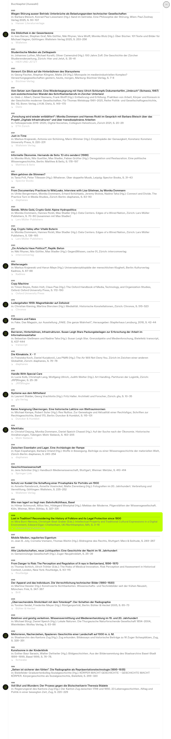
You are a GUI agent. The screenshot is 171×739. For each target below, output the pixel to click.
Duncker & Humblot (27, 419)
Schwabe (21, 660)
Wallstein (21, 42)
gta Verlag (22, 399)
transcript (22, 345)
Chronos (21, 309)
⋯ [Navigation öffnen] (166, 5)
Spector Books (25, 181)
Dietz (19, 107)
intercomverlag (25, 255)
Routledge (22, 573)
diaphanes (22, 200)
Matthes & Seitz (25, 165)
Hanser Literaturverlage (30, 23)
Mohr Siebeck (24, 438)
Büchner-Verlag (25, 81)
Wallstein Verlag (25, 145)
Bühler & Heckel (25, 608)
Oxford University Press (30, 293)
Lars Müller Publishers (29, 219)
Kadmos (20, 274)
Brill (18, 592)
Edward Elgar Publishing (30, 528)
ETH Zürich (23, 126)
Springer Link (24, 473)
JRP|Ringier (23, 383)
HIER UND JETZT (26, 62)
